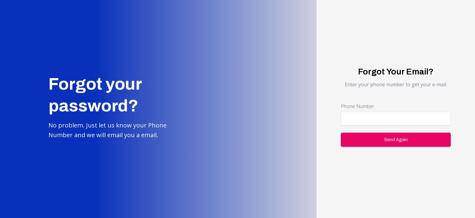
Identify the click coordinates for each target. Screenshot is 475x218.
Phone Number (357, 106)
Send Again (396, 139)
